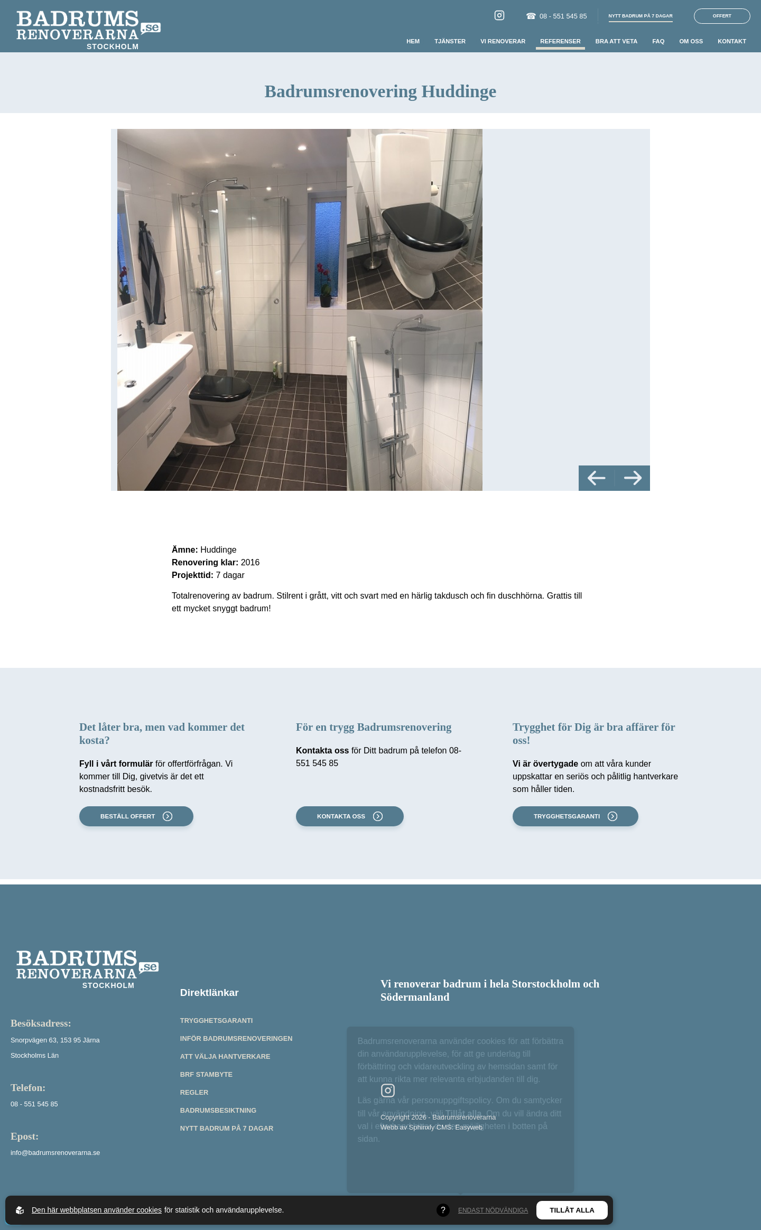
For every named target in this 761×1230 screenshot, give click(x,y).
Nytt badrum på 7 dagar (226, 1128)
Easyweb (468, 1127)
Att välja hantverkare (225, 1056)
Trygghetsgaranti (574, 816)
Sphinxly (421, 1127)
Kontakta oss (348, 816)
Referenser (560, 41)
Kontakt (732, 41)
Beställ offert (135, 816)
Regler (194, 1092)
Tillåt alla (572, 1210)
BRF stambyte (206, 1074)
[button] (597, 478)
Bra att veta (617, 41)
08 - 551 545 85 (556, 16)
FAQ (658, 41)
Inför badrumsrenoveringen (236, 1038)
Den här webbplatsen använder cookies (97, 1210)
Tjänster (450, 41)
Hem (413, 41)
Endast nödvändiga (493, 1210)
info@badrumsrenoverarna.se (55, 1153)
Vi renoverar (502, 41)
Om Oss (691, 41)
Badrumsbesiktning (218, 1110)
